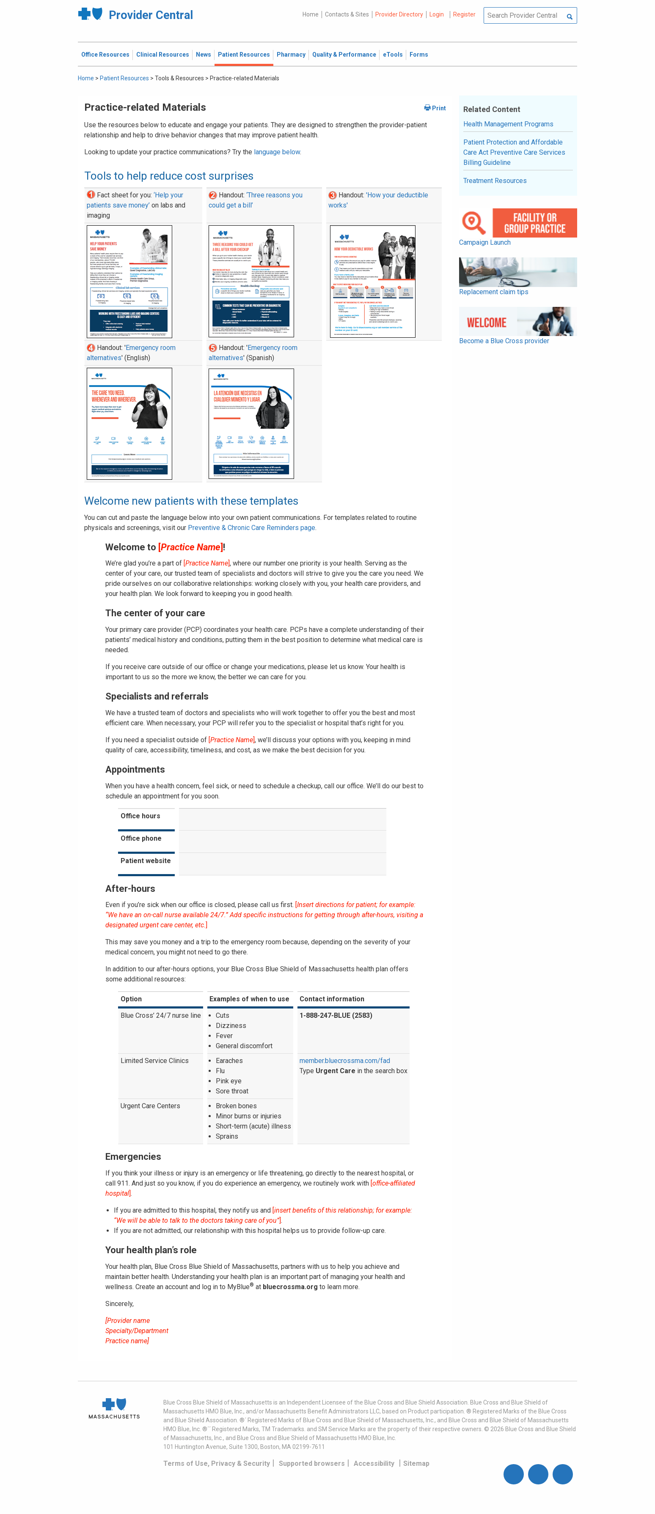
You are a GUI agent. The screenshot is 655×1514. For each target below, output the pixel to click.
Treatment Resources (495, 181)
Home (311, 14)
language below (277, 152)
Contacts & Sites (347, 14)
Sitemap (416, 1463)
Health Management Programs (508, 124)
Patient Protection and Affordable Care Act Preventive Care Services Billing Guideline (514, 152)
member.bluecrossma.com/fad (345, 1061)
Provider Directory (399, 14)
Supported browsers (312, 1463)
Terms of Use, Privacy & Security (216, 1463)
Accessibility (374, 1463)
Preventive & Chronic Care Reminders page (251, 528)
